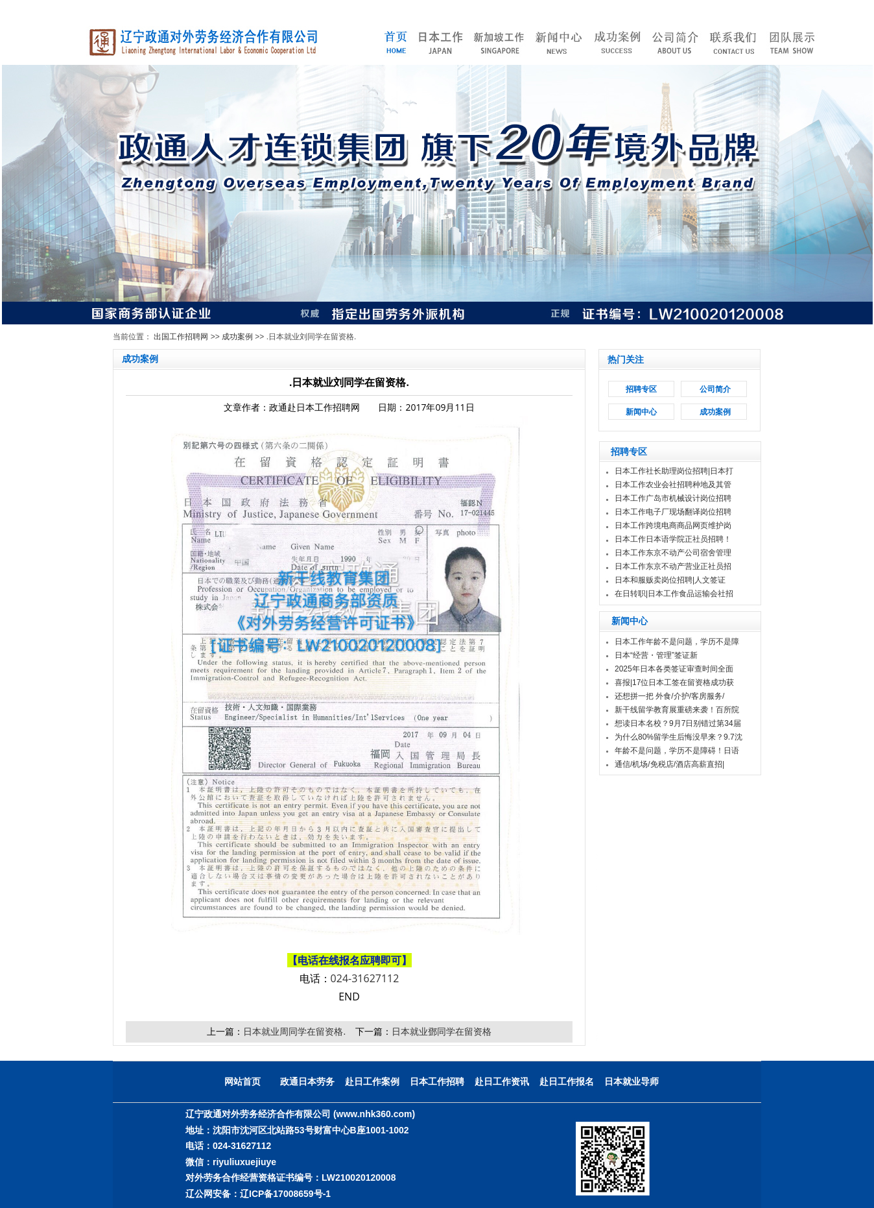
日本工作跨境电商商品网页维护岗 (673, 525)
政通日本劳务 (307, 1081)
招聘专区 (641, 389)
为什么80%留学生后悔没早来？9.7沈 (678, 737)
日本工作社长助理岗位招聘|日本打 (674, 471)
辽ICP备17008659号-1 (285, 1194)
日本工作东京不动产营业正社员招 (673, 566)
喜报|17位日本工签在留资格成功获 (674, 682)
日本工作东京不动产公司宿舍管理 (673, 552)
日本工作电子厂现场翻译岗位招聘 (673, 511)
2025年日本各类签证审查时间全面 (674, 668)
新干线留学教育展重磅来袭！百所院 (677, 709)
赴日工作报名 (566, 1081)
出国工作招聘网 (181, 336)
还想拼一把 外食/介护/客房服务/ (669, 696)
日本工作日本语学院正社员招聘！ (673, 539)
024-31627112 (365, 978)
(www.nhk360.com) (374, 1114)
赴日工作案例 (372, 1081)
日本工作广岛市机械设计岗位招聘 (673, 498)
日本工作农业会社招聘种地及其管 (673, 484)
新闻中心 (641, 412)
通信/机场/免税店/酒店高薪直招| (669, 764)
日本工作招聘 (437, 1081)
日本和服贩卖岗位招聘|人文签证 (671, 580)
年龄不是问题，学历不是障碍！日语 (677, 750)
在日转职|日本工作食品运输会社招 (674, 593)
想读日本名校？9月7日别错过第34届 (678, 723)
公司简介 (715, 389)
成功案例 (237, 336)
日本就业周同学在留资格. (294, 1031)
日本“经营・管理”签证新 (656, 655)
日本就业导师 (631, 1081)
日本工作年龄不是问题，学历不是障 (677, 641)
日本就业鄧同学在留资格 (441, 1031)
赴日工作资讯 (502, 1081)
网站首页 (242, 1081)
